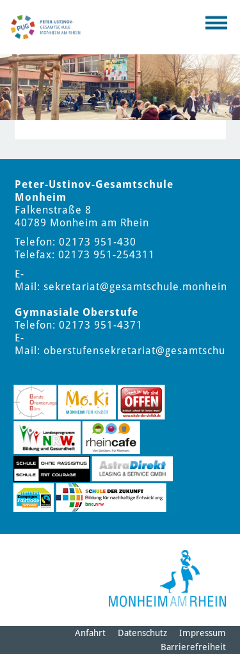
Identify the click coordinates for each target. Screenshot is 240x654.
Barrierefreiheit (193, 647)
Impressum (202, 633)
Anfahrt (90, 633)
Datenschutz (142, 633)
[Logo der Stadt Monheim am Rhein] (167, 578)
